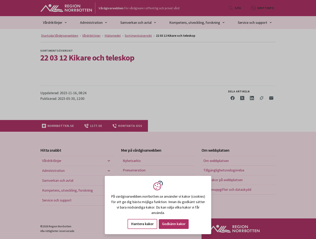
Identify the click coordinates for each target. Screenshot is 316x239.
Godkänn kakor (173, 223)
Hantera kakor (142, 223)
